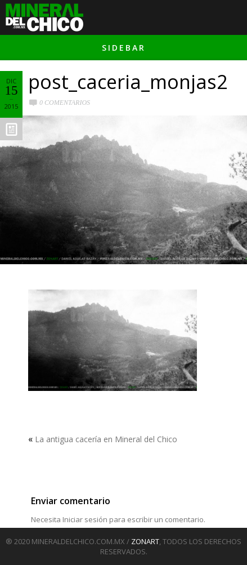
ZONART (145, 541)
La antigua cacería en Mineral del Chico (106, 439)
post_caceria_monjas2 (127, 82)
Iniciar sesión (84, 519)
